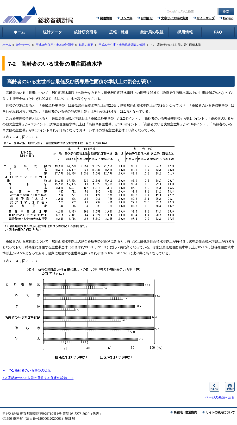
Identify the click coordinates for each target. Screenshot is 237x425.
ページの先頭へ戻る (220, 397)
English (228, 18)
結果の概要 (86, 44)
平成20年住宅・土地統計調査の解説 (122, 44)
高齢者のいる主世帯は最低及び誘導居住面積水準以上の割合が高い (79, 81)
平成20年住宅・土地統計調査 (55, 44)
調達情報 (106, 18)
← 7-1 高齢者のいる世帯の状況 (26, 370)
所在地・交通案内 (185, 412)
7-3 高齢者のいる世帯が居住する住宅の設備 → (38, 378)
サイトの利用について (220, 412)
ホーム (6, 44)
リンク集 (126, 18)
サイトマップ (206, 18)
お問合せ (147, 18)
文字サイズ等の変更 (174, 18)
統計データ (23, 44)
